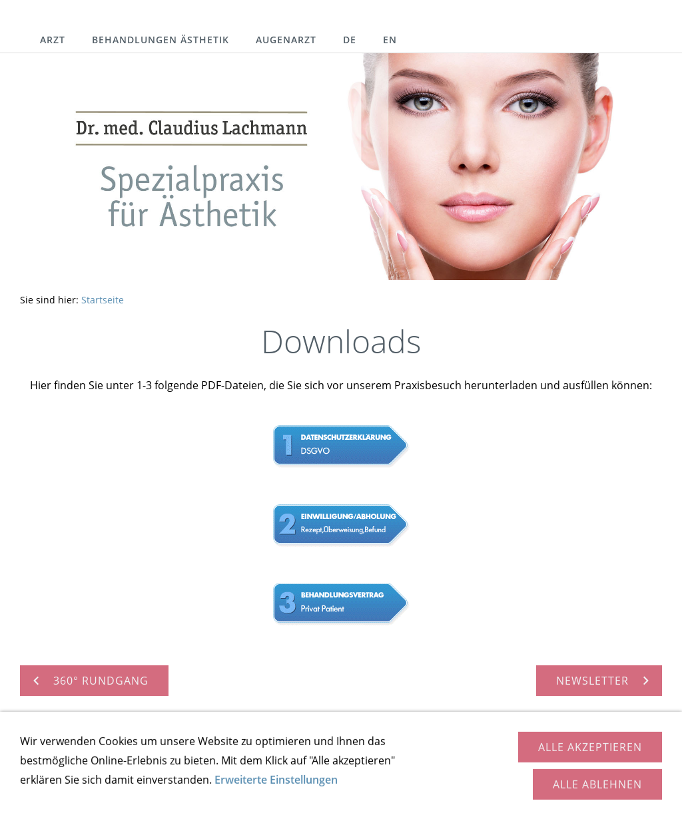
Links (440, 762)
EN (390, 39)
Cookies (627, 762)
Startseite (102, 299)
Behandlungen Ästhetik (160, 39)
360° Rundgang (230, 762)
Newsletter (384, 762)
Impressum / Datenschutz (530, 762)
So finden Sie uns (135, 762)
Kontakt (57, 762)
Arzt (52, 39)
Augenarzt (286, 39)
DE (349, 39)
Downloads (312, 762)
